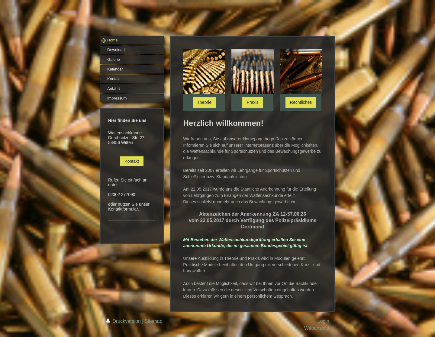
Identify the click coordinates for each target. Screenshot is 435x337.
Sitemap (154, 321)
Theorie (204, 102)
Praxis (253, 102)
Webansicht (316, 328)
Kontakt (131, 161)
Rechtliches (301, 102)
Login (323, 321)
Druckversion (124, 321)
